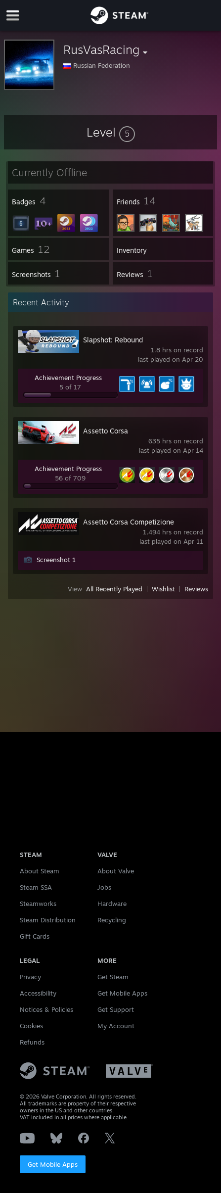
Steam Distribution (48, 920)
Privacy (30, 977)
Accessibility (38, 993)
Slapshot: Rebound (113, 339)
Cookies (31, 1026)
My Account (115, 1026)
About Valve (115, 871)
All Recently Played (114, 589)
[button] (111, 132)
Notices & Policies (46, 1009)
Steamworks (38, 903)
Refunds (32, 1042)
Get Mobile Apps (53, 1164)
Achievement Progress (68, 378)
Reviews (196, 589)
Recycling (111, 920)
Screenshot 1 (56, 560)
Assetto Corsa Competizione (128, 522)
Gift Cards (34, 936)
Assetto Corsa (105, 431)
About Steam (39, 871)
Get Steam (113, 977)
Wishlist (163, 589)
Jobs (104, 887)
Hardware (112, 903)
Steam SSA (36, 887)
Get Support (115, 1009)
